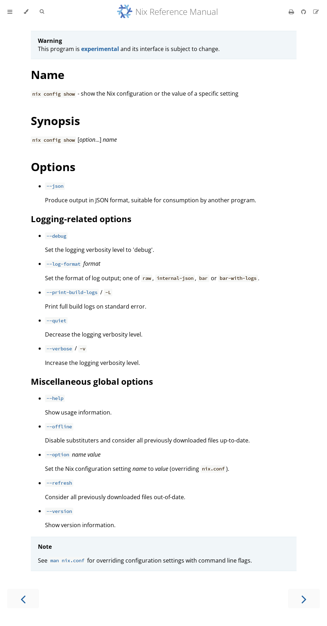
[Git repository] (304, 12)
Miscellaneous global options (92, 381)
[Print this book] (292, 12)
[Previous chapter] (23, 598)
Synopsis (55, 120)
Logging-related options (81, 219)
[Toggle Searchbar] (42, 12)
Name (47, 74)
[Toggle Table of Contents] (10, 12)
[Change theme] (26, 12)
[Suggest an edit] (316, 12)
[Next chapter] (304, 598)
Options (53, 166)
